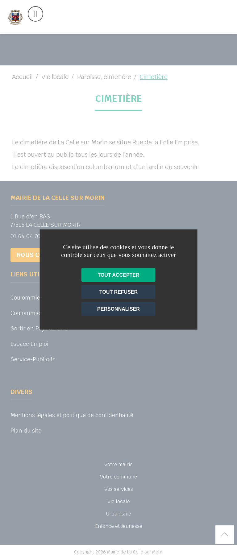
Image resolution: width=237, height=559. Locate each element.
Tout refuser (118, 292)
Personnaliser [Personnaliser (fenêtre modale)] (118, 309)
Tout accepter (118, 275)
